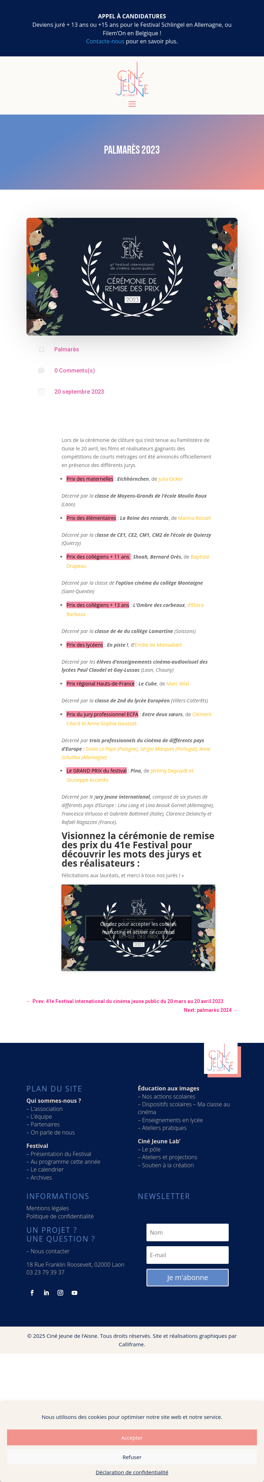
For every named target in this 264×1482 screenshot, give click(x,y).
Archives (41, 1177)
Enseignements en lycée (172, 1120)
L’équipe (41, 1116)
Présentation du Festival (61, 1154)
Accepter (132, 1437)
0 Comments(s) (74, 370)
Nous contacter (50, 1251)
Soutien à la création (168, 1165)
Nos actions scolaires (169, 1096)
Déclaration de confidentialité (132, 1472)
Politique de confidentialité (60, 1216)
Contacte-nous (105, 41)
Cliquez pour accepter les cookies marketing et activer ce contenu (138, 928)
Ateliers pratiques (165, 1128)
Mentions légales (47, 1208)
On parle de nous (53, 1132)
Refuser (132, 1457)
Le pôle (151, 1149)
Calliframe (131, 1344)
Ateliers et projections (169, 1157)
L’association (47, 1109)
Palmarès (66, 349)
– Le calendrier (45, 1169)
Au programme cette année (66, 1162)
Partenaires (45, 1124)
